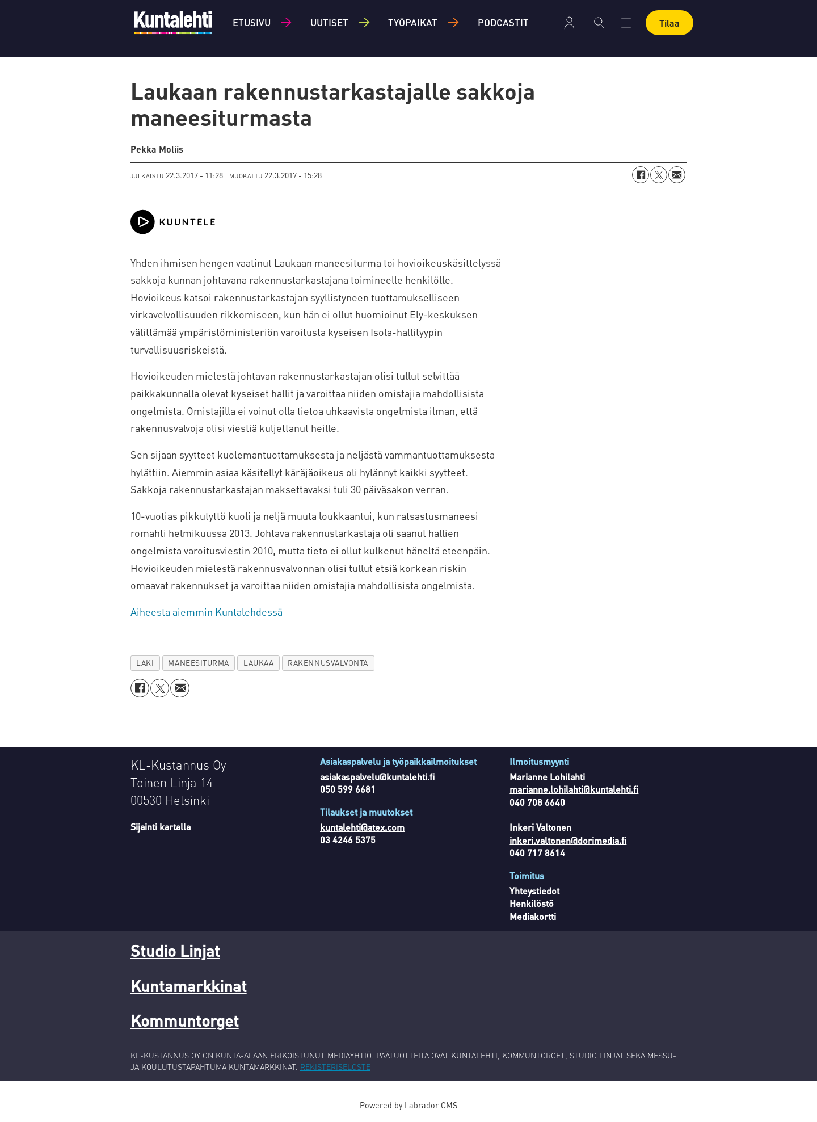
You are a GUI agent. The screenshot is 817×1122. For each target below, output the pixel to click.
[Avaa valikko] (626, 23)
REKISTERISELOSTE (335, 1066)
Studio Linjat (175, 950)
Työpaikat (412, 22)
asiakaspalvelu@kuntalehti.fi (377, 777)
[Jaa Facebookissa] (640, 174)
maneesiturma (198, 662)
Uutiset (329, 22)
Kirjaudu (569, 23)
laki (145, 662)
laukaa (258, 662)
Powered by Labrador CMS (408, 1105)
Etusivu (252, 22)
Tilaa (669, 23)
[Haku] (599, 23)
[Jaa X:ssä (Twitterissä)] (658, 174)
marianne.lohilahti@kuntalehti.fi (573, 789)
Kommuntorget (184, 1020)
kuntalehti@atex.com (362, 827)
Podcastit (503, 22)
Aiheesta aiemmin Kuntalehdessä (206, 611)
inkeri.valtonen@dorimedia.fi (567, 840)
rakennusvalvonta (328, 662)
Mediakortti (532, 916)
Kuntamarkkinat (188, 986)
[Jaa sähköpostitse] (676, 174)
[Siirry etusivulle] (173, 22)
